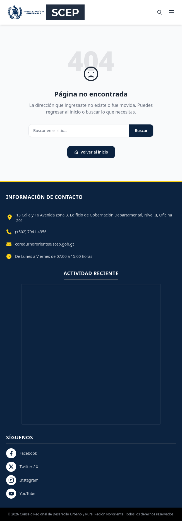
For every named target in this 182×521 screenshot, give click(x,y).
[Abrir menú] (171, 12)
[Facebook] (91, 453)
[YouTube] (91, 494)
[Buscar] (160, 12)
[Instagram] (91, 480)
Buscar (141, 130)
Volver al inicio (91, 152)
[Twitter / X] (91, 467)
